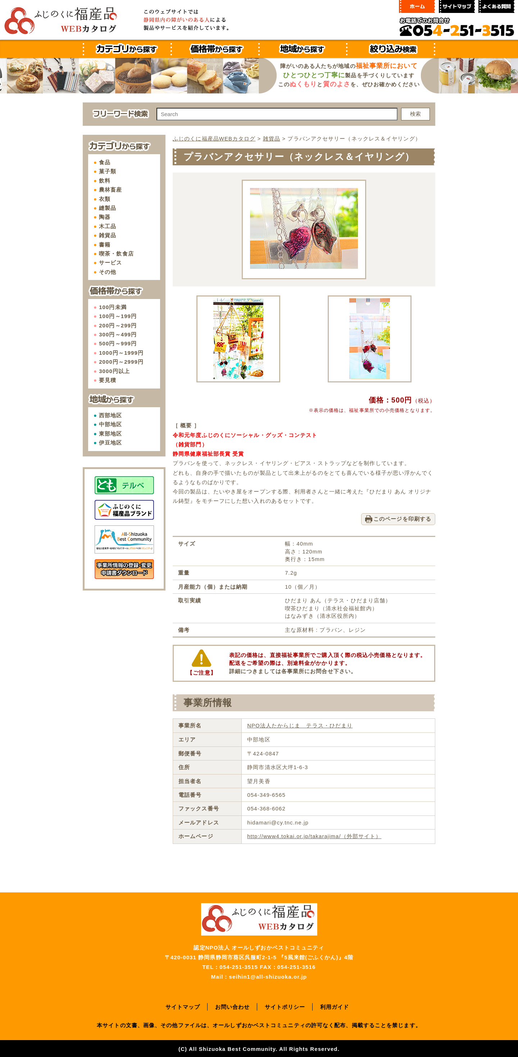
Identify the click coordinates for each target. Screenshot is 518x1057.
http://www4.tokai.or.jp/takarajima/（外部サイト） (314, 835)
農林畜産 (110, 190)
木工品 (107, 226)
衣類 (104, 199)
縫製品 (107, 208)
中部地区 (110, 424)
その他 (107, 272)
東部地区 (110, 434)
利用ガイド (334, 1006)
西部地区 (110, 415)
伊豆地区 (110, 443)
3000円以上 (114, 371)
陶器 (104, 217)
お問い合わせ (232, 1006)
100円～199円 (118, 316)
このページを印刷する (402, 518)
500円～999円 (118, 343)
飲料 (104, 181)
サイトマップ (182, 1006)
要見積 (107, 380)
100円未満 (113, 307)
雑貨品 (107, 235)
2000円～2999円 (121, 362)
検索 (415, 114)
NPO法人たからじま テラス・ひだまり (299, 725)
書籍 (104, 245)
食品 (104, 162)
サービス (110, 262)
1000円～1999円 (121, 353)
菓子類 (107, 171)
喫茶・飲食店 (116, 254)
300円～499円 (118, 334)
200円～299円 (118, 325)
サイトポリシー (285, 1006)
